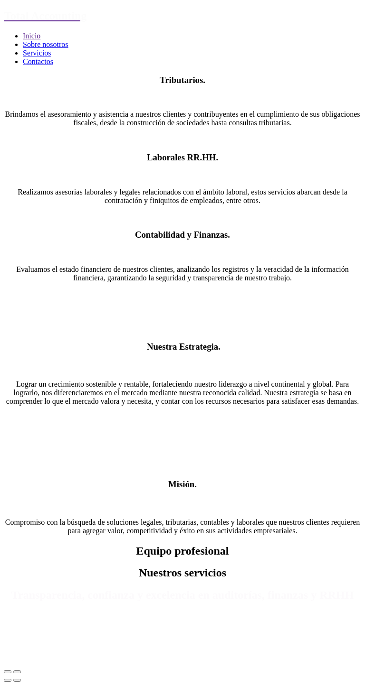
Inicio (31, 36)
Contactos (38, 61)
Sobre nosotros (45, 44)
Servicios (37, 53)
